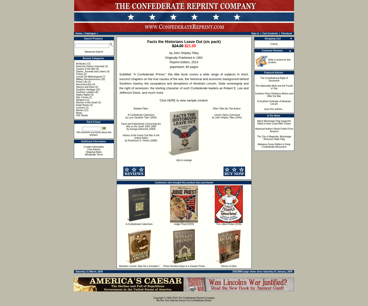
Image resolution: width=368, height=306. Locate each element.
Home (79, 33)
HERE (171, 100)
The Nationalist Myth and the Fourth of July (274, 87)
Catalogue (90, 33)
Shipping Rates (94, 152)
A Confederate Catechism (139, 224)
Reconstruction (84, 84)
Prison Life (81, 82)
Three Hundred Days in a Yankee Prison (184, 266)
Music (79, 113)
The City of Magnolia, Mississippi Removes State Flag (274, 137)
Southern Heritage (85, 89)
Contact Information (94, 147)
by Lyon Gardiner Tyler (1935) (141, 116)
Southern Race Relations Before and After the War (274, 94)
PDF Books (82, 115)
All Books (81, 63)
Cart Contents (270, 33)
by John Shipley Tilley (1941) (227, 116)
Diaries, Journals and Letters (91, 71)
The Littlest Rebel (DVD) (229, 224)
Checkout (286, 33)
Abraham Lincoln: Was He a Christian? (139, 266)
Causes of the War (85, 69)
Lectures (80, 107)
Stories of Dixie (229, 266)
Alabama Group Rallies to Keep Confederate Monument (274, 145)
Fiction (79, 74)
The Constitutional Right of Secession (274, 79)
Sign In (255, 33)
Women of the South (86, 102)
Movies (80, 110)
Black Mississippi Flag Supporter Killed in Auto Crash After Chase (274, 122)
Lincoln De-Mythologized (89, 76)
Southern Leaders (85, 92)
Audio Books (82, 105)
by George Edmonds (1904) (141, 126)
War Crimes (82, 97)
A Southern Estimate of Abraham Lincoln (274, 102)
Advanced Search (94, 51)
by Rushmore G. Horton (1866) (141, 138)
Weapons (81, 100)
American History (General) (90, 66)
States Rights (83, 94)
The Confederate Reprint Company (196, 298)
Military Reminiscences (88, 79)
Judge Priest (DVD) (184, 224)
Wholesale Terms (94, 154)
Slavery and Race (85, 87)
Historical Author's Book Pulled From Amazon (274, 130)
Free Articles (93, 149)
